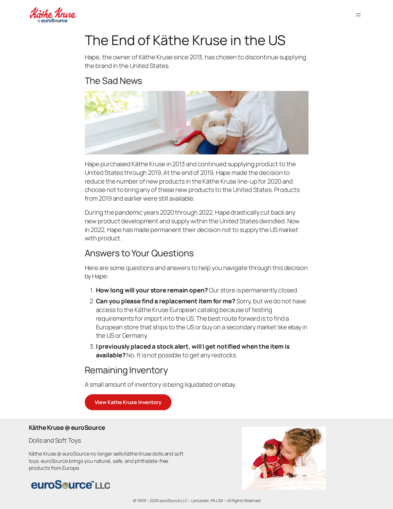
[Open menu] (358, 14)
